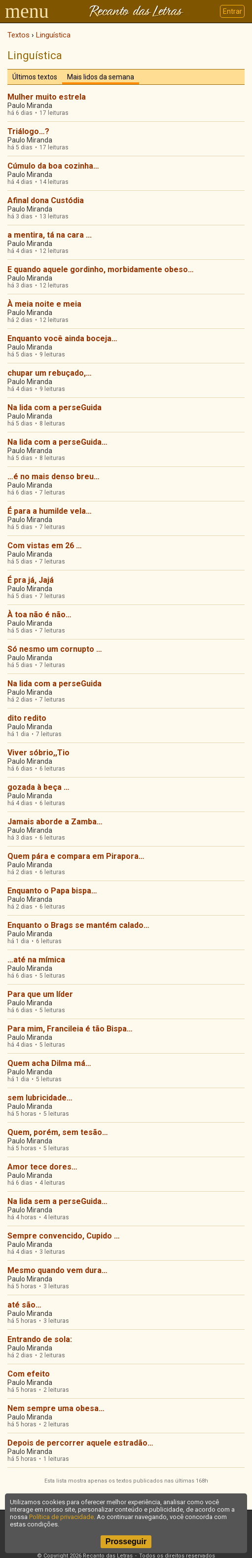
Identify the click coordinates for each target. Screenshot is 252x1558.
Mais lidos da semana (100, 77)
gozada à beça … (38, 787)
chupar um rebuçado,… (49, 373)
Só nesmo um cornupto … (54, 649)
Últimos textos (34, 77)
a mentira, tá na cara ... (49, 235)
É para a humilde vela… (49, 511)
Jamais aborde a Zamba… (55, 821)
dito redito (26, 718)
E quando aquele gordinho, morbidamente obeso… (100, 269)
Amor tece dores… (42, 1166)
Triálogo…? (28, 131)
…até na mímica (36, 959)
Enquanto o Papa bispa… (52, 890)
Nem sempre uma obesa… (56, 1408)
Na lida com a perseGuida (54, 407)
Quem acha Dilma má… (49, 1063)
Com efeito (28, 1374)
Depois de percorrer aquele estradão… (80, 1443)
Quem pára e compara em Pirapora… (75, 856)
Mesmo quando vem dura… (57, 1270)
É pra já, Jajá (30, 580)
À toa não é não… (39, 614)
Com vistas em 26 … (44, 545)
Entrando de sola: (39, 1339)
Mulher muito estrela (46, 97)
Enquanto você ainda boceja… (62, 338)
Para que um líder (40, 994)
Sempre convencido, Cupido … (63, 1235)
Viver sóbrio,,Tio (38, 752)
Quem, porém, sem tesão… (57, 1132)
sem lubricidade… (39, 1097)
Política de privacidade (61, 1517)
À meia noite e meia (44, 304)
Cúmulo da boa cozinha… (53, 166)
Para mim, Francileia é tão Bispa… (70, 1028)
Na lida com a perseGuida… (57, 442)
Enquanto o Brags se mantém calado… (78, 925)
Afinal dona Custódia (45, 200)
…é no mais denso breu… (53, 476)
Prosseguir (126, 1541)
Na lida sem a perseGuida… (57, 1201)
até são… (24, 1305)
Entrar (232, 11)
